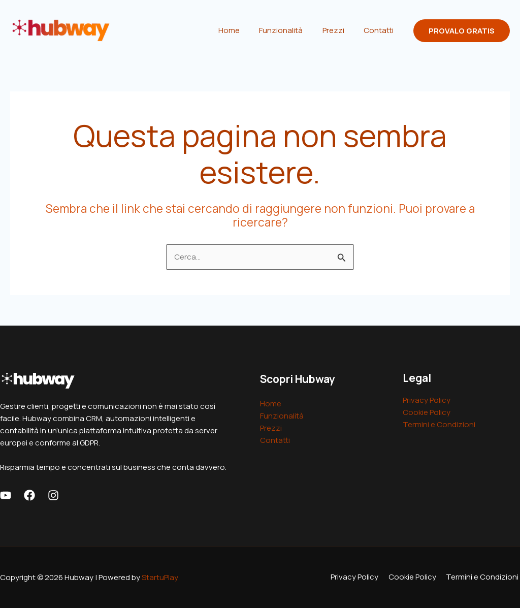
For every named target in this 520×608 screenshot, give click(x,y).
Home (243, 30)
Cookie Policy (426, 412)
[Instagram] (53, 495)
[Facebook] (29, 495)
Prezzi (339, 30)
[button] (461, 30)
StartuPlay (160, 577)
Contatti (381, 30)
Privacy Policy (426, 400)
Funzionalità (291, 30)
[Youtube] (5, 495)
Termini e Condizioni (439, 424)
